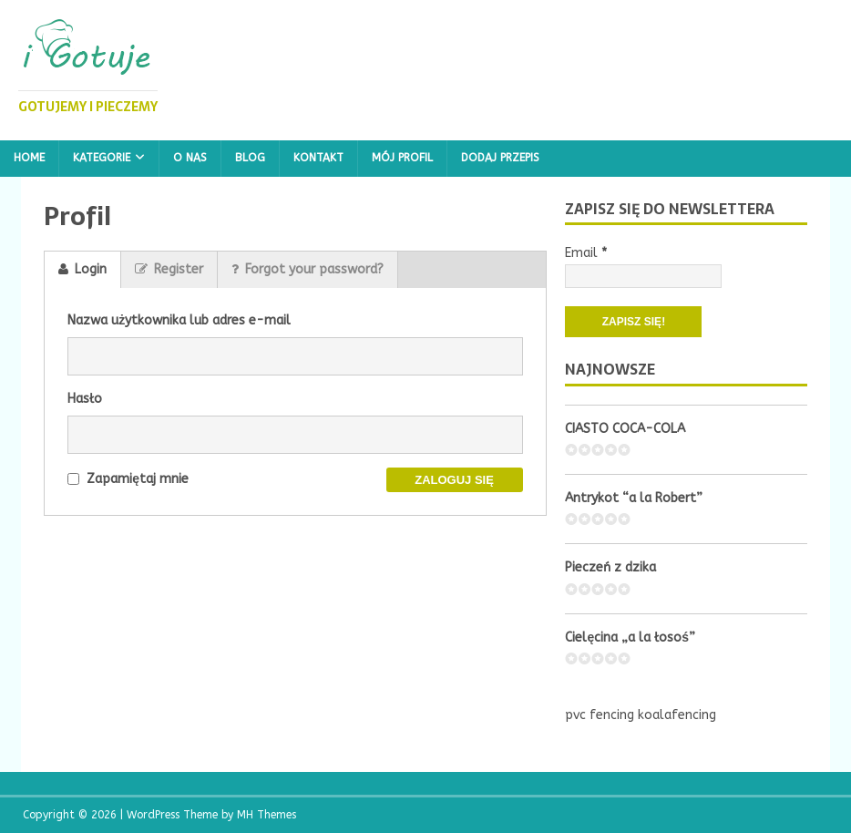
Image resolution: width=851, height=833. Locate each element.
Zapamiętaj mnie (128, 479)
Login (82, 269)
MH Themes (266, 814)
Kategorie (101, 157)
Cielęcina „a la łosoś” (630, 637)
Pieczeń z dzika (610, 567)
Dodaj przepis (500, 157)
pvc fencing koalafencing (640, 715)
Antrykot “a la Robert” (633, 498)
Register (169, 269)
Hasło (84, 398)
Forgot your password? (307, 269)
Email (586, 253)
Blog (250, 157)
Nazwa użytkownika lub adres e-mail (179, 320)
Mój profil (402, 157)
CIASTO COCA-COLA (625, 429)
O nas (190, 157)
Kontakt (318, 157)
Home (29, 157)
